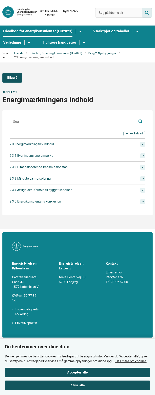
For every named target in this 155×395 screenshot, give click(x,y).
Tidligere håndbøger (59, 42)
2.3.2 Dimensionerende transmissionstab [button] (39, 167)
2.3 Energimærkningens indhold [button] (32, 144)
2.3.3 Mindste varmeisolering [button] (30, 178)
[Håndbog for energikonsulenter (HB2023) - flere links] (80, 31)
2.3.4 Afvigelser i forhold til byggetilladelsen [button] (41, 190)
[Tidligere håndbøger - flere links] (83, 42)
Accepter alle (77, 372)
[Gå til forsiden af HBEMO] (18, 12)
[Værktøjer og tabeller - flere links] (136, 31)
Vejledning (12, 42)
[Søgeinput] (77, 121)
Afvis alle (77, 385)
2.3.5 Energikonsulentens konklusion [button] (35, 201)
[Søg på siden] (147, 13)
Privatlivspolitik (26, 319)
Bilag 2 (12, 78)
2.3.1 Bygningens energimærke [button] (31, 156)
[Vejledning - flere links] (28, 42)
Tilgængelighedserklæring (27, 307)
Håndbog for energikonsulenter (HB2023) (37, 31)
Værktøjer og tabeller (111, 31)
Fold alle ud (136, 133)
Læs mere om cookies (131, 361)
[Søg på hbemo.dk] (123, 13)
